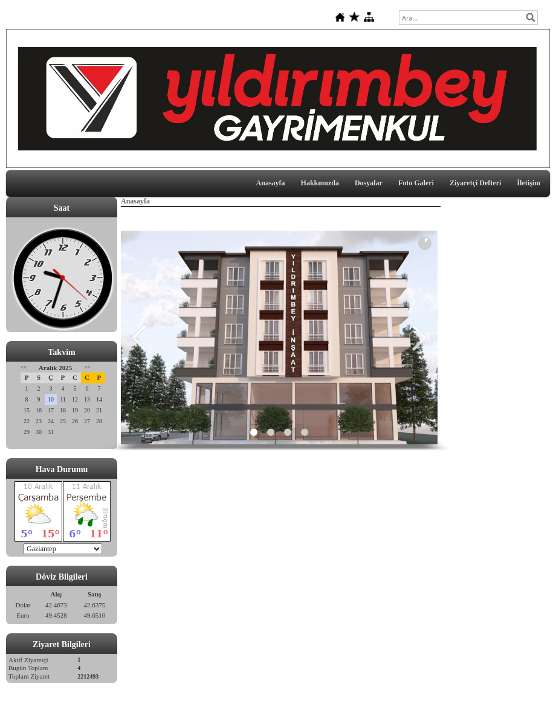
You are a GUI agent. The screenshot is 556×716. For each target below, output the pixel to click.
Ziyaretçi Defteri (475, 183)
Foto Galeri (416, 183)
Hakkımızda (320, 183)
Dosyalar (369, 183)
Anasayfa (270, 183)
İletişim (528, 183)
